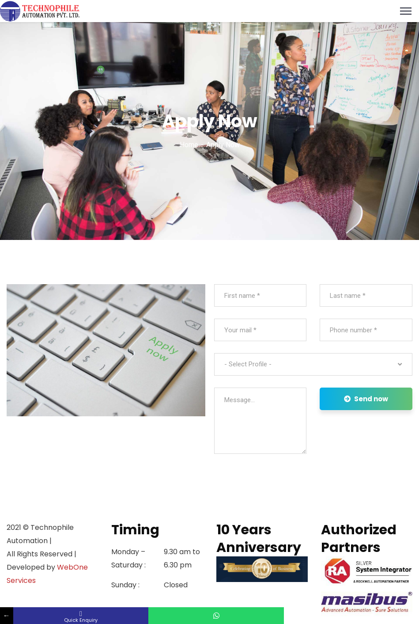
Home (189, 145)
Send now (366, 398)
